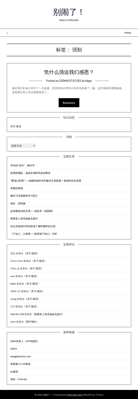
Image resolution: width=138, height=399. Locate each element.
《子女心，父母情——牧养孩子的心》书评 (33, 233)
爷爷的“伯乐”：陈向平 (22, 165)
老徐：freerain (18, 379)
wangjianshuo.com (20, 356)
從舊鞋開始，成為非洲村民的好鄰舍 (30, 172)
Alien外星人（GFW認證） (24, 341)
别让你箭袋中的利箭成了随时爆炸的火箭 (32, 226)
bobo (13, 283)
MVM (13, 348)
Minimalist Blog (75, 394)
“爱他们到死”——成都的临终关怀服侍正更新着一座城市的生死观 (45, 180)
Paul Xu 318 (17, 314)
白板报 (14, 371)
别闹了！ (69, 12)
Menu (127, 32)
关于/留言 (15, 126)
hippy (88, 80)
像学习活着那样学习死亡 (24, 195)
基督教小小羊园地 (20, 363)
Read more (69, 102)
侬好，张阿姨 (17, 203)
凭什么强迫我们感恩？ (69, 72)
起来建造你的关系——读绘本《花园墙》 (32, 210)
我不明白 (31, 321)
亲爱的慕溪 (16, 188)
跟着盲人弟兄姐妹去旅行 (24, 218)
